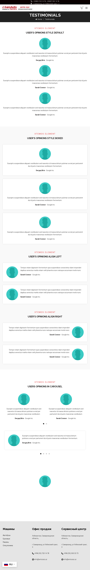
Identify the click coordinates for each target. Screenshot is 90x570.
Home (40, 19)
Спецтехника (8, 545)
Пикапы (6, 542)
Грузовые (6, 539)
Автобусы (6, 535)
